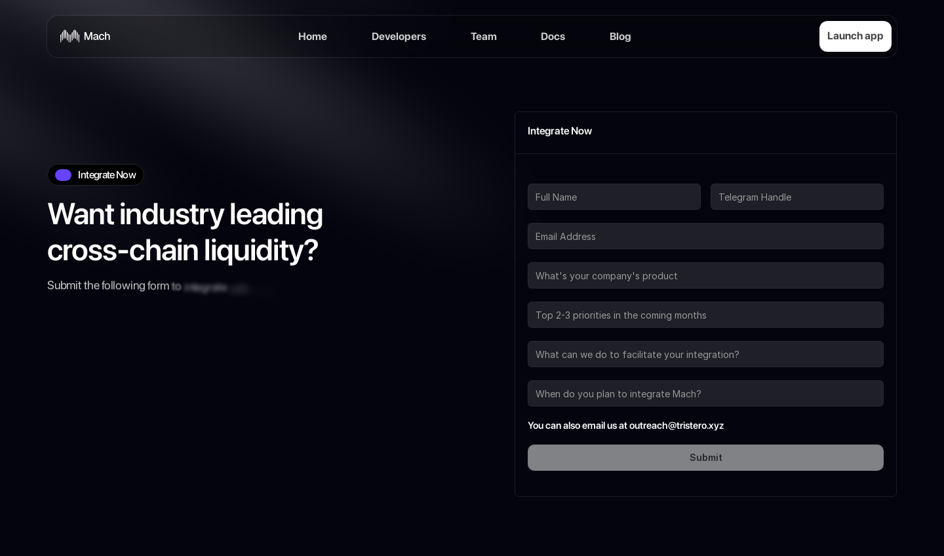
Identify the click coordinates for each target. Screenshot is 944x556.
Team (484, 24)
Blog (620, 24)
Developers (399, 24)
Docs (553, 24)
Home (312, 24)
